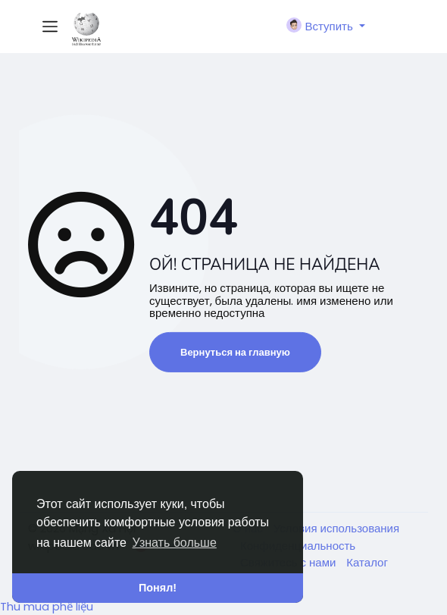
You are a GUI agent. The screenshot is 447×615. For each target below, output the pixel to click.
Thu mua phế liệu (46, 606)
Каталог (367, 562)
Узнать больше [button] (175, 542)
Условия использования (336, 528)
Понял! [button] (158, 588)
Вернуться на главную (235, 352)
